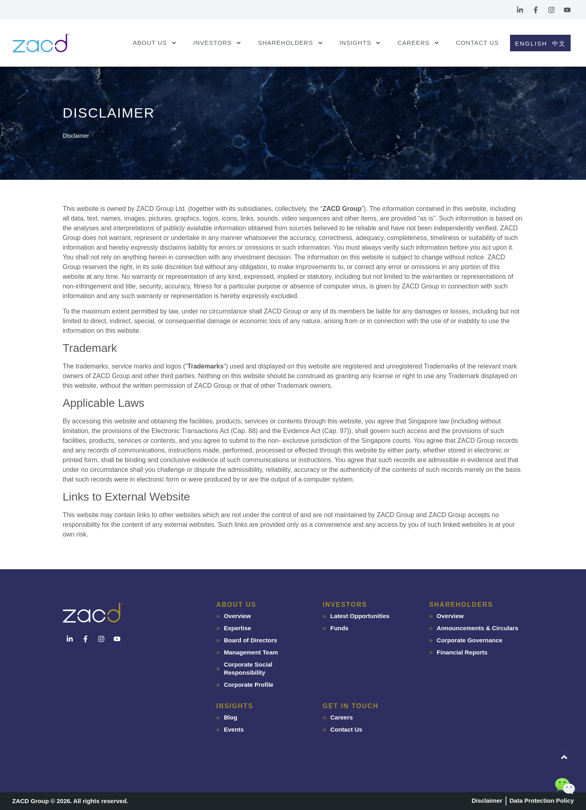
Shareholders (290, 43)
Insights (360, 43)
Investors (217, 43)
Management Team (251, 652)
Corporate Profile (249, 684)
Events (234, 729)
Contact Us (477, 42)
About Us (155, 43)
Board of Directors (250, 640)
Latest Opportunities (360, 615)
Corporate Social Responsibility (248, 668)
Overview (237, 615)
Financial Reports (462, 652)
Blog (230, 717)
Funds (339, 628)
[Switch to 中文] (560, 43)
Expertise (237, 628)
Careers (418, 43)
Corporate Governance (470, 640)
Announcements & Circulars (478, 628)
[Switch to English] (530, 43)
